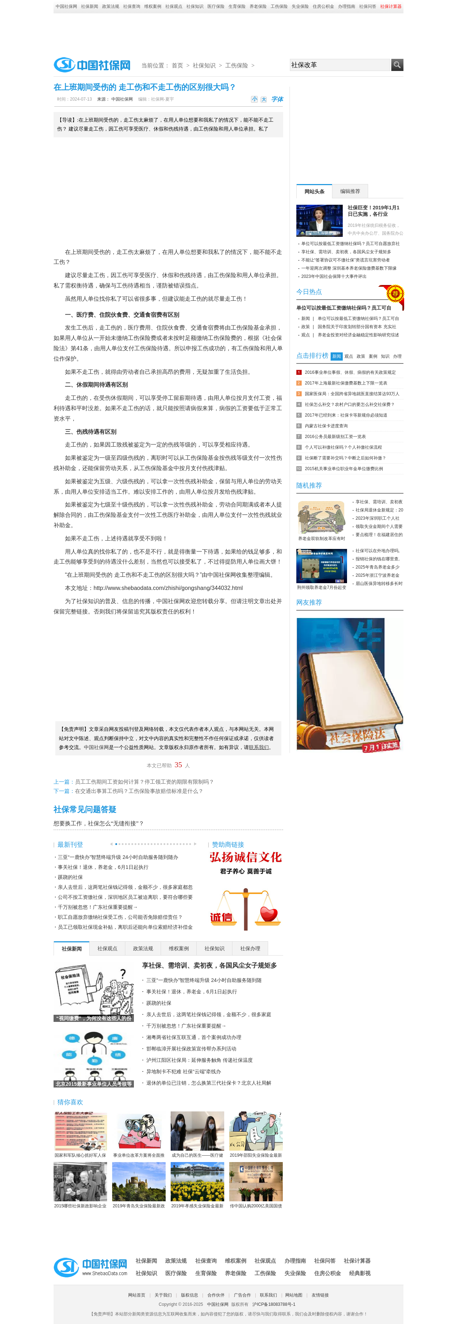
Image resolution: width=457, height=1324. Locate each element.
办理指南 (346, 6)
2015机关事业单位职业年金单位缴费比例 (344, 468)
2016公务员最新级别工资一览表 (335, 436)
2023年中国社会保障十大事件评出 (334, 276)
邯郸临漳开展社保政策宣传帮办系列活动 (191, 1048)
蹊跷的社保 (70, 877)
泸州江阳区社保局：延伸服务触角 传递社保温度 (199, 1060)
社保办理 (250, 948)
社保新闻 (89, 6)
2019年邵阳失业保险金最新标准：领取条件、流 (256, 1134)
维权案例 (152, 6)
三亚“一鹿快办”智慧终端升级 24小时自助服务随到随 (204, 980)
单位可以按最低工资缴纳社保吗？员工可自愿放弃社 (350, 243)
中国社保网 (66, 6)
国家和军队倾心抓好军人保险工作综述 (80, 1134)
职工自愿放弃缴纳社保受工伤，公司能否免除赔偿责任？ (120, 917)
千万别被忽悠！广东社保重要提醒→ (98, 907)
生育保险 (237, 6)
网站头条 (315, 191)
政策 (305, 326)
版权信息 (189, 1295)
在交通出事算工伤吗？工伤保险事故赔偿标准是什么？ (139, 791)
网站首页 (136, 1295)
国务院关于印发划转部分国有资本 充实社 (357, 326)
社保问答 (367, 6)
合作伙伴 (216, 1295)
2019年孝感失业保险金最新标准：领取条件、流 (197, 1185)
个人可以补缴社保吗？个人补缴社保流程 (343, 447)
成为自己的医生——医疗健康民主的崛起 (197, 1134)
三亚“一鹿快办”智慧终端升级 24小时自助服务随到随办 (118, 857)
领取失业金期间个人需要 (379, 526)
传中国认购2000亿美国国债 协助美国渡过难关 (256, 1185)
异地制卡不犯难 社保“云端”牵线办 (183, 1071)
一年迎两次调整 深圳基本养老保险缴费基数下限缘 (349, 268)
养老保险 (258, 6)
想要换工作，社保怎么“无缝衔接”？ (99, 823)
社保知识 (195, 6)
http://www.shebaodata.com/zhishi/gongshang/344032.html (168, 588)
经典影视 (360, 1273)
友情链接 (320, 1295)
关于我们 (163, 1295)
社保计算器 (357, 1261)
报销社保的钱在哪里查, (378, 558)
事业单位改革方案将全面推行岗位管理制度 (139, 1134)
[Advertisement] (228, 33)
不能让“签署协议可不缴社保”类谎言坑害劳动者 (345, 260)
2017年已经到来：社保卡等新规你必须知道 (346, 415)
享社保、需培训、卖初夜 (379, 501)
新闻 (305, 318)
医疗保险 (216, 6)
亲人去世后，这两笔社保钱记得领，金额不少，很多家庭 (208, 1014)
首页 (177, 65)
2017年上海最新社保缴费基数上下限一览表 (346, 383)
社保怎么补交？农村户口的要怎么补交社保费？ (350, 404)
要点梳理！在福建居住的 (379, 534)
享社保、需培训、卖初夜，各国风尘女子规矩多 (209, 965)
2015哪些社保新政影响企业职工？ (80, 1185)
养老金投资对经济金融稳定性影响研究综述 (358, 334)
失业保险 (300, 6)
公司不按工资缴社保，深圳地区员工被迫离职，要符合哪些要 (125, 897)
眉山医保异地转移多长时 (379, 583)
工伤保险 (279, 6)
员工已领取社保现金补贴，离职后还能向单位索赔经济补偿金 (125, 927)
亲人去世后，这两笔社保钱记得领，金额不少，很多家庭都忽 (125, 887)
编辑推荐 (350, 191)
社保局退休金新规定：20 (379, 510)
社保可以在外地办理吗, (378, 550)
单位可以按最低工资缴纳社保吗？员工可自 (343, 308)
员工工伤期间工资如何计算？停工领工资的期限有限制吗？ (144, 782)
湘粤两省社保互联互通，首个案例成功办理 (193, 1037)
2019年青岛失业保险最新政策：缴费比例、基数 (139, 1185)
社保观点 (173, 6)
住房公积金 (323, 6)
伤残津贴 (213, 468)
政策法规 (110, 6)
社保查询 (131, 6)
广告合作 (242, 1295)
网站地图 (293, 1295)
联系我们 (268, 1295)
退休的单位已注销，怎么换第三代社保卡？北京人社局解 (208, 1083)
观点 (305, 334)
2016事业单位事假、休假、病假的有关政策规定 (350, 372)
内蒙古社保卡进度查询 (326, 425)
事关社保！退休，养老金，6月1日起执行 (103, 867)
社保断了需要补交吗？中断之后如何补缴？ (345, 457)
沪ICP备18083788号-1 (273, 1304)
